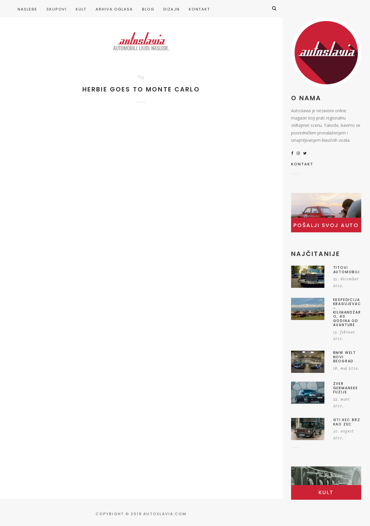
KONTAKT (302, 164)
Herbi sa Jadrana (56, 180)
